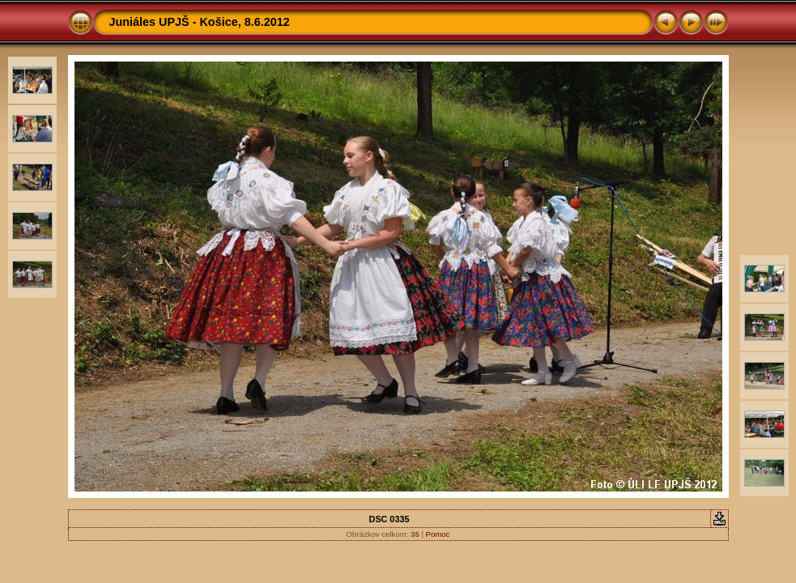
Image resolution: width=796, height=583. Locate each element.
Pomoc (438, 534)
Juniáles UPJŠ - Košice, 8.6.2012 (199, 21)
